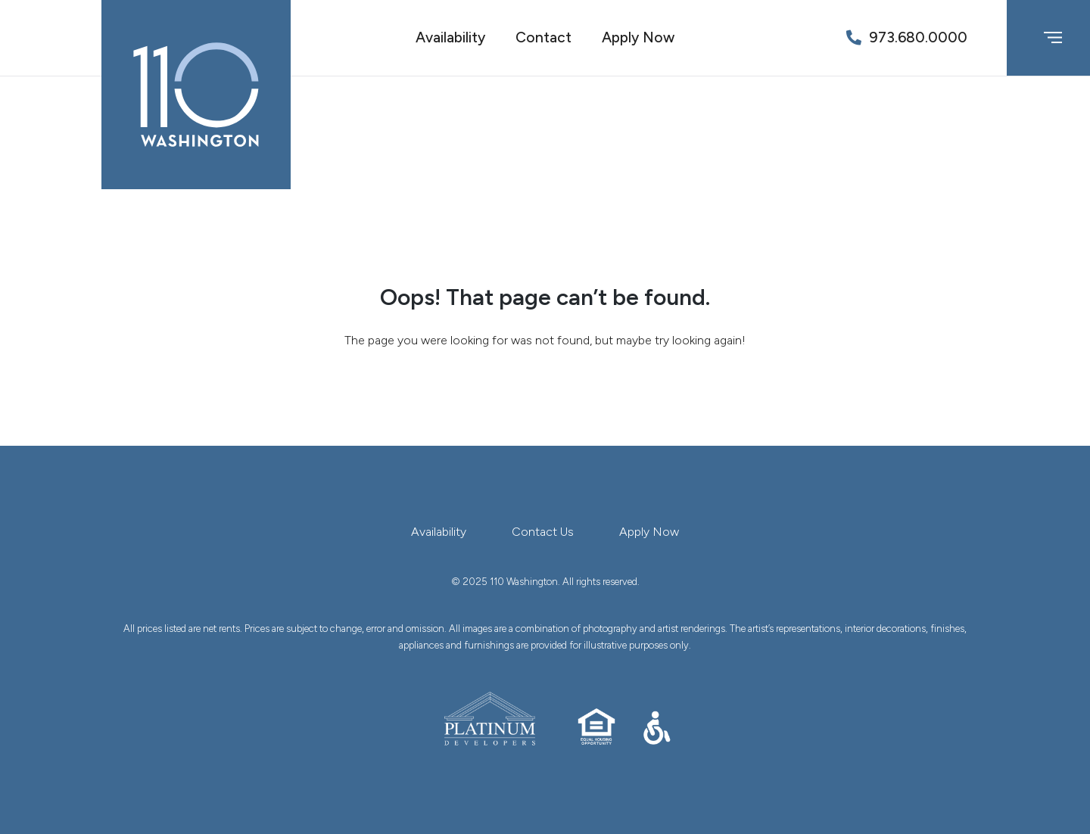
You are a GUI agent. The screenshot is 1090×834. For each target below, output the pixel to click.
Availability (450, 37)
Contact (543, 37)
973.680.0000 (918, 37)
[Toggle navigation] (1053, 38)
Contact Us (543, 531)
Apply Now (638, 37)
